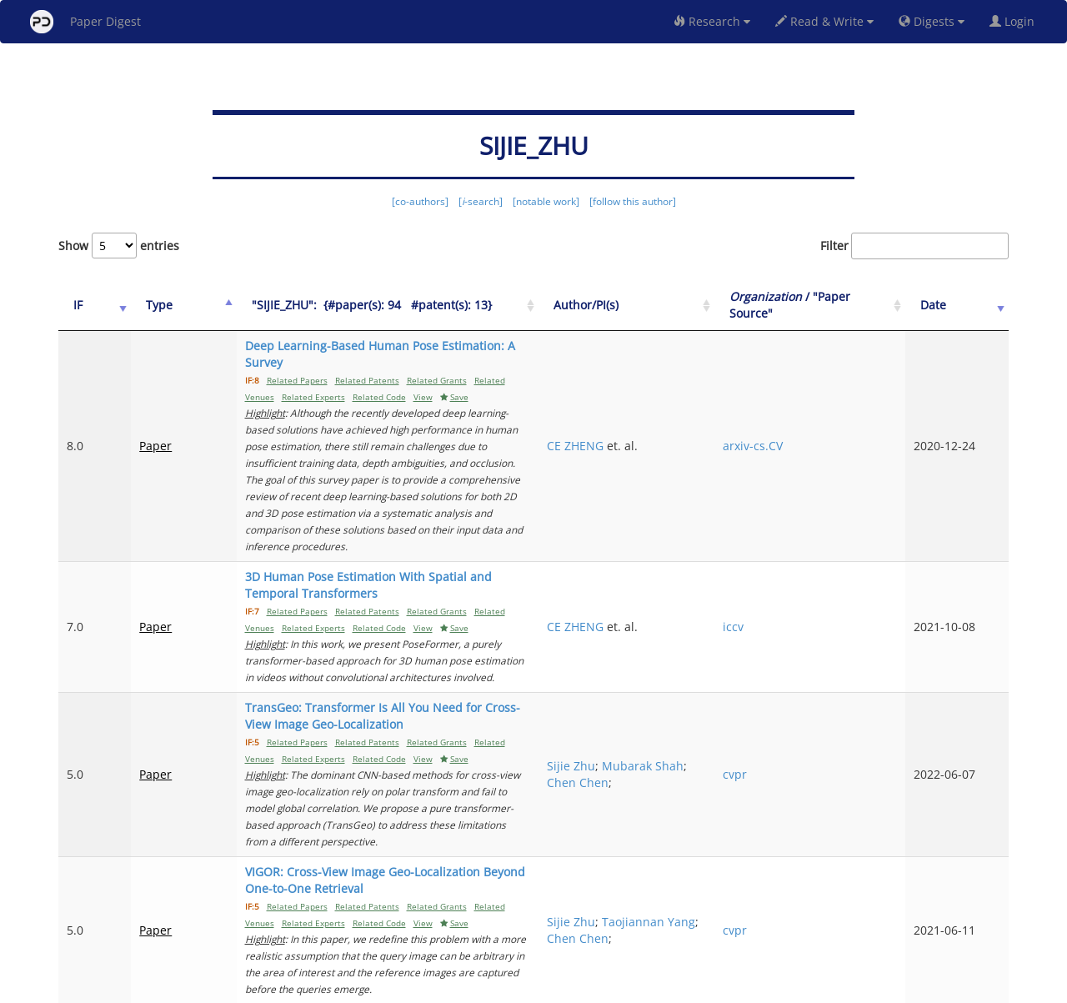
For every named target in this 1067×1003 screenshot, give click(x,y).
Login (1015, 21)
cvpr (812, 649)
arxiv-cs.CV (830, 412)
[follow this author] (632, 201)
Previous (680, 920)
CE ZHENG (699, 412)
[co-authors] (420, 201)
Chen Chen (737, 657)
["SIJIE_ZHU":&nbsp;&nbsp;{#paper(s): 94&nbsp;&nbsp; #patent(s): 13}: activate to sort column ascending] (426, 305)
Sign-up (499, 987)
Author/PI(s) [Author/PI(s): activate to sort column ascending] (710, 305)
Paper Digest (85, 21)
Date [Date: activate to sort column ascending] (960, 305)
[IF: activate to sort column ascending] (85, 305)
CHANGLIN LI (707, 861)
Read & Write (824, 21)
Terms (540, 987)
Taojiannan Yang (717, 763)
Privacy (580, 987)
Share (619, 987)
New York (669, 987)
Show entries (118, 245)
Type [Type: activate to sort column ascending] (140, 305)
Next (983, 920)
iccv (810, 543)
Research (712, 21)
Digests (931, 21)
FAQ (463, 987)
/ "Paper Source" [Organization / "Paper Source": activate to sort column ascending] (849, 304)
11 (937, 920)
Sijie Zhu (695, 641)
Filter (914, 246)
